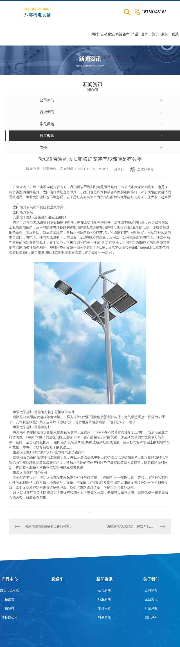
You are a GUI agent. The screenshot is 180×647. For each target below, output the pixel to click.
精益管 (118, 39)
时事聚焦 (104, 617)
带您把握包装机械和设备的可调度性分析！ (49, 526)
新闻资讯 (165, 39)
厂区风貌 (151, 608)
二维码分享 (145, 169)
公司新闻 (104, 590)
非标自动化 (9, 617)
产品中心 (135, 39)
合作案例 (144, 39)
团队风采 (151, 617)
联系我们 (175, 39)
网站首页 (95, 39)
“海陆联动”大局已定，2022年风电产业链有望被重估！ (135, 526)
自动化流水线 (107, 39)
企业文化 (151, 599)
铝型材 (126, 39)
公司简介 (151, 590)
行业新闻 (104, 599)
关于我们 (155, 39)
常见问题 (104, 608)
